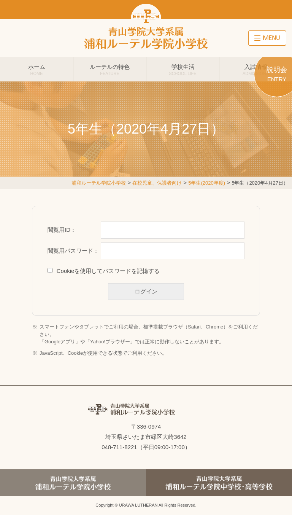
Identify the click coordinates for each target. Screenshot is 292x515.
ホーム (36, 70)
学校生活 (182, 70)
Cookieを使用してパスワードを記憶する (108, 271)
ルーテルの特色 (109, 70)
